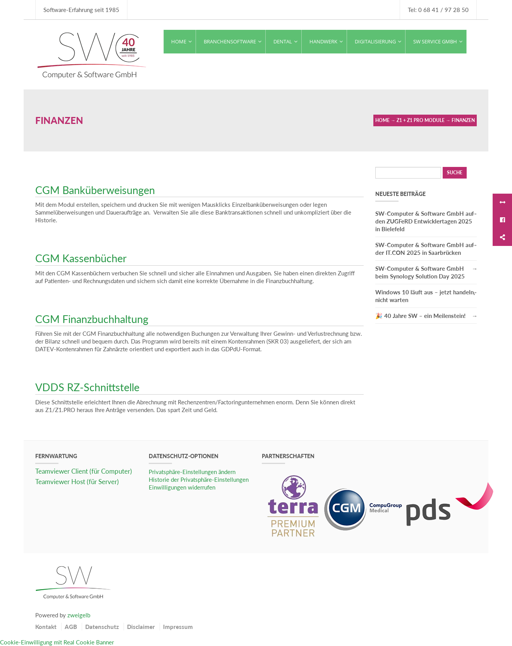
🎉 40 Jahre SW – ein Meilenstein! (420, 315)
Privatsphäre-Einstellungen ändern (192, 471)
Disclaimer (141, 626)
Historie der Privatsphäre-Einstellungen (199, 479)
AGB (71, 626)
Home (382, 120)
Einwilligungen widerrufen (182, 487)
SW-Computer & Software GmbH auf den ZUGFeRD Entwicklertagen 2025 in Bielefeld (424, 221)
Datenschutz (102, 626)
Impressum (178, 626)
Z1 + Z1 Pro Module (421, 120)
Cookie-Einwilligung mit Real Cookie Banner (57, 642)
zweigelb (78, 615)
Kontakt (46, 626)
